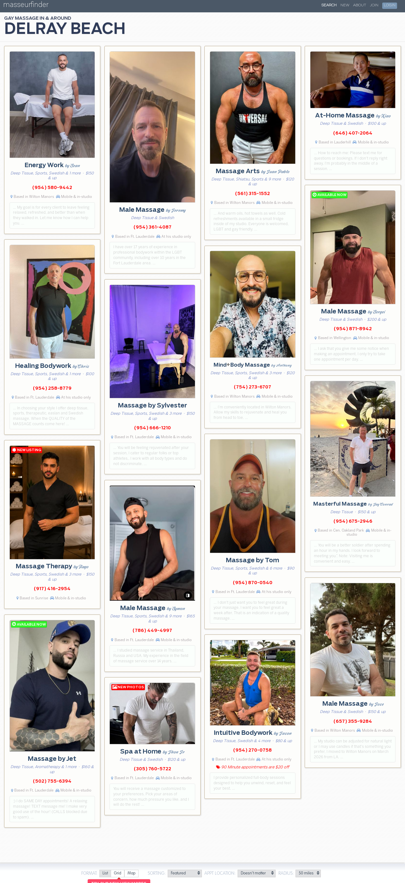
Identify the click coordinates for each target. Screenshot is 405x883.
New (344, 5)
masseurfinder (25, 6)
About (359, 5)
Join (374, 5)
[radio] (105, 874)
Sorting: (157, 873)
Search (329, 5)
